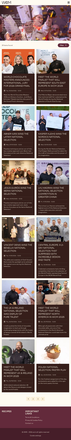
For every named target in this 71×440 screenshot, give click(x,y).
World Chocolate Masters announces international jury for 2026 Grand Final (17, 81)
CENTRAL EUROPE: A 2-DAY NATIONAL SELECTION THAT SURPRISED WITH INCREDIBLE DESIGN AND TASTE (51, 252)
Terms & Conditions (32, 417)
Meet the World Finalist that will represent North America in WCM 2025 (51, 312)
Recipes (6, 411)
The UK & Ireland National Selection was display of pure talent (16, 312)
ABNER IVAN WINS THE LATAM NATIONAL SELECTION (16, 136)
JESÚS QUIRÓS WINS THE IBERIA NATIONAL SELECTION (17, 190)
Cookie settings (35, 435)
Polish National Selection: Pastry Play (52, 369)
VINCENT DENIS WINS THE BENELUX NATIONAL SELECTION (18, 247)
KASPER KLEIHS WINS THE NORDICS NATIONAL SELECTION (52, 136)
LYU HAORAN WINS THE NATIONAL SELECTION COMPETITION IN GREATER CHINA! (51, 192)
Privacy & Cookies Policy (33, 420)
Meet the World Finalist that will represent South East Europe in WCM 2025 (52, 81)
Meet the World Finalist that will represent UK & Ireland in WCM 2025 (18, 372)
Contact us (29, 423)
